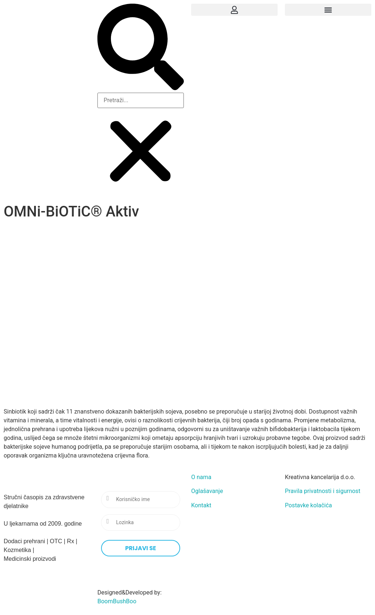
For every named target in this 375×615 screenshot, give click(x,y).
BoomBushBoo (116, 601)
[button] (140, 48)
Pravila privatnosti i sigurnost (322, 491)
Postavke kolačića (308, 505)
